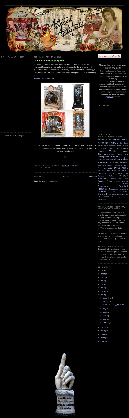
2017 (103, 277)
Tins (113, 192)
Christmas (103, 154)
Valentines (112, 194)
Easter (107, 157)
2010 (103, 331)
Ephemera (115, 157)
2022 (103, 274)
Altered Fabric (120, 139)
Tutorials (124, 191)
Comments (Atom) (51, 181)
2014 (103, 288)
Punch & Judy (122, 178)
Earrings (101, 157)
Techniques (113, 189)
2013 (103, 291)
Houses (115, 163)
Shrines (125, 184)
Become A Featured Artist (119, 146)
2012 (103, 295)
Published (112, 178)
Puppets (101, 181)
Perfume (111, 176)
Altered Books (104, 140)
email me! (112, 97)
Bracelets (118, 148)
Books (100, 148)
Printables (102, 178)
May (105, 316)
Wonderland (102, 199)
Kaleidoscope (102, 165)
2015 (103, 284)
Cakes (125, 148)
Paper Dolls (123, 173)
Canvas (101, 152)
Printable (123, 176)
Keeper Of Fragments (115, 165)
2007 (103, 341)
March (105, 319)
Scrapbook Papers (113, 184)
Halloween (45, 168)
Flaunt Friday (103, 159)
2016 (103, 281)
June (105, 312)
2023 (103, 270)
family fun (124, 157)
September (107, 301)
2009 (103, 334)
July (105, 309)
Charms (124, 152)
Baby (121, 143)
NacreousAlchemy (41, 78)
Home (65, 176)
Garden (111, 159)
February (106, 323)
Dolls (126, 154)
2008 (103, 338)
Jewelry (123, 162)
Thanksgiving (123, 189)
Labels (125, 165)
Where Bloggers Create (119, 197)
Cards (112, 151)
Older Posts (92, 176)
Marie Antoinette (105, 168)
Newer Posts (39, 176)
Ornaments (112, 173)
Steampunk (103, 186)
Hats (109, 163)
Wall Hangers (104, 197)
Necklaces (111, 170)
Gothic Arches (121, 159)
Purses (109, 181)
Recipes (117, 181)
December (107, 298)
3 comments (75, 166)
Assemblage (104, 143)
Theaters (102, 191)
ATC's (114, 142)
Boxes (111, 148)
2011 (103, 327)
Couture (112, 154)
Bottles (105, 148)
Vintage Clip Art (122, 194)
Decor (119, 154)
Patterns (101, 176)
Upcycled (102, 194)
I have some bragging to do (49, 60)
